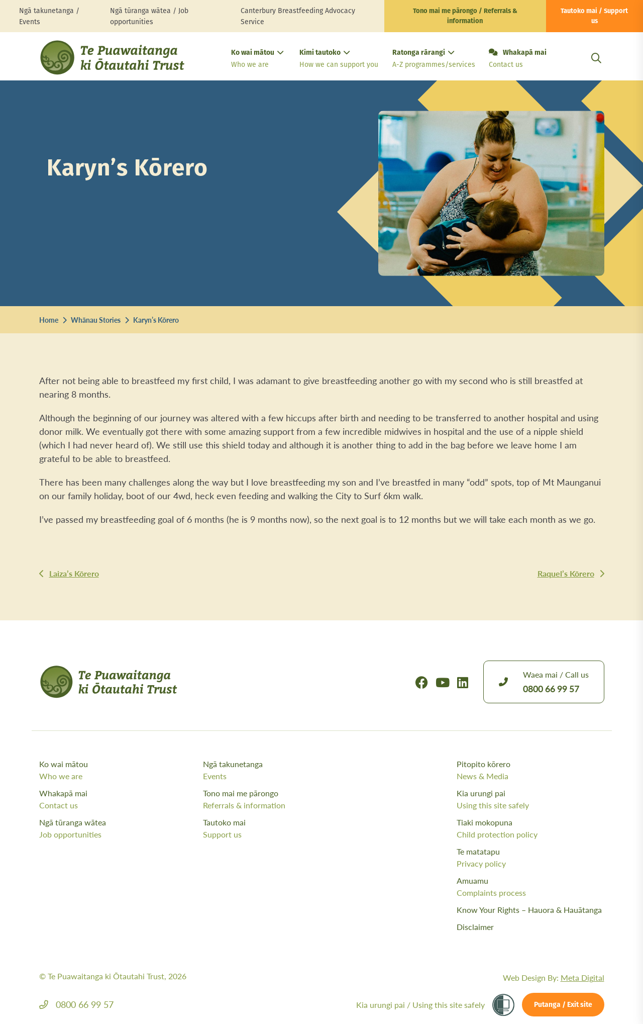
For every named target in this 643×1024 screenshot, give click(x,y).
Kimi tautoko (337, 59)
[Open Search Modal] (596, 70)
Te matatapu (530, 858)
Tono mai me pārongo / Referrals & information (465, 16)
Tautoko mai (282, 828)
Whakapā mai (518, 59)
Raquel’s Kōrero (566, 573)
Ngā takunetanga (282, 770)
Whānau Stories (96, 320)
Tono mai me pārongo (282, 799)
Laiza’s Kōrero (74, 573)
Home (48, 320)
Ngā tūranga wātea (118, 828)
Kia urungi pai (530, 799)
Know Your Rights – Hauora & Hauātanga (529, 909)
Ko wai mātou (257, 59)
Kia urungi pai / (420, 1004)
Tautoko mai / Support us (594, 16)
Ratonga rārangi (432, 59)
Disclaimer (475, 927)
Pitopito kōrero (530, 770)
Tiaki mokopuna (530, 828)
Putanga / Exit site (563, 1005)
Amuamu (530, 887)
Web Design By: (553, 977)
